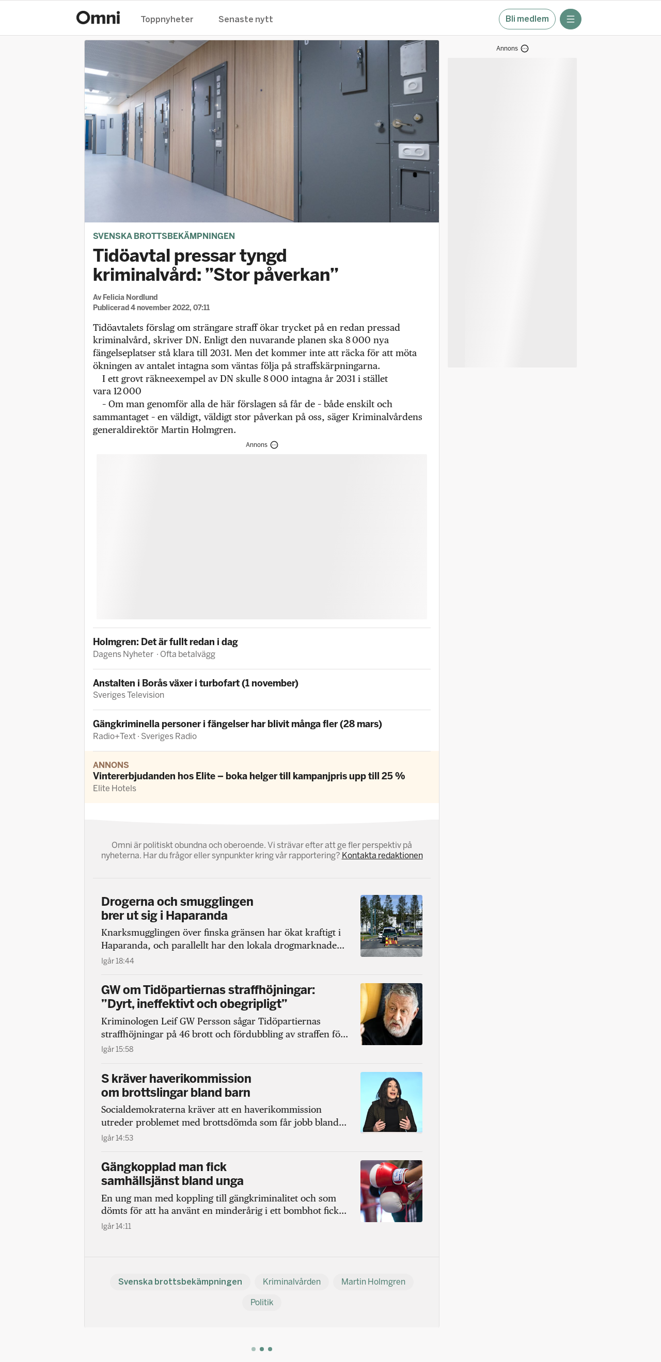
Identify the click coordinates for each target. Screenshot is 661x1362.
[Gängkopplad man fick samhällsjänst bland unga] (262, 1195)
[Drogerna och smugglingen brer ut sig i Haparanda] (262, 930)
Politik (261, 1302)
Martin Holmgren (373, 1282)
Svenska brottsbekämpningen (164, 236)
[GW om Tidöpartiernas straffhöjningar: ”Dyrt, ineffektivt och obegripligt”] (262, 1018)
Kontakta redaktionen (382, 855)
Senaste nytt (245, 19)
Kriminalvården (292, 1282)
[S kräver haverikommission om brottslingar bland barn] (262, 1107)
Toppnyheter (167, 19)
